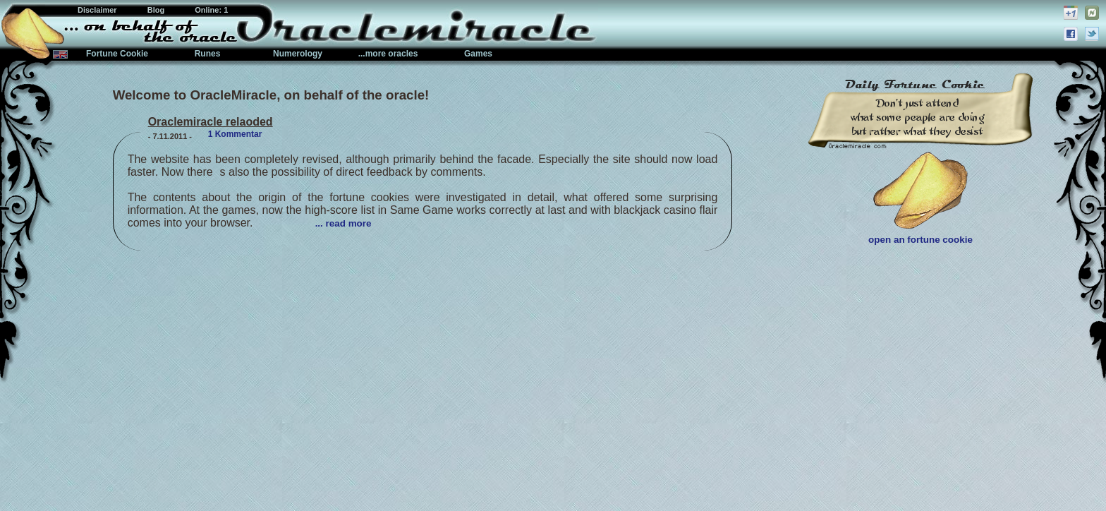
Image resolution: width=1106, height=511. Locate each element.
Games (478, 54)
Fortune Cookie (117, 54)
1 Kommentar (235, 134)
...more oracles (388, 54)
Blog (157, 10)
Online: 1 (211, 10)
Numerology (297, 54)
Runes (208, 54)
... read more (343, 223)
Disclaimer (98, 10)
